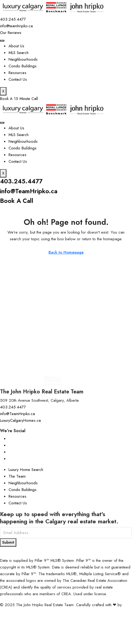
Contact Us (18, 79)
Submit (8, 542)
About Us (16, 46)
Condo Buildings (23, 66)
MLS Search (19, 53)
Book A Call (17, 200)
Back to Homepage (66, 252)
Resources (17, 73)
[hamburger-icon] (2, 40)
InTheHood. (10, 611)
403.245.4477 (22, 181)
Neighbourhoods (23, 59)
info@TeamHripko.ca (29, 191)
